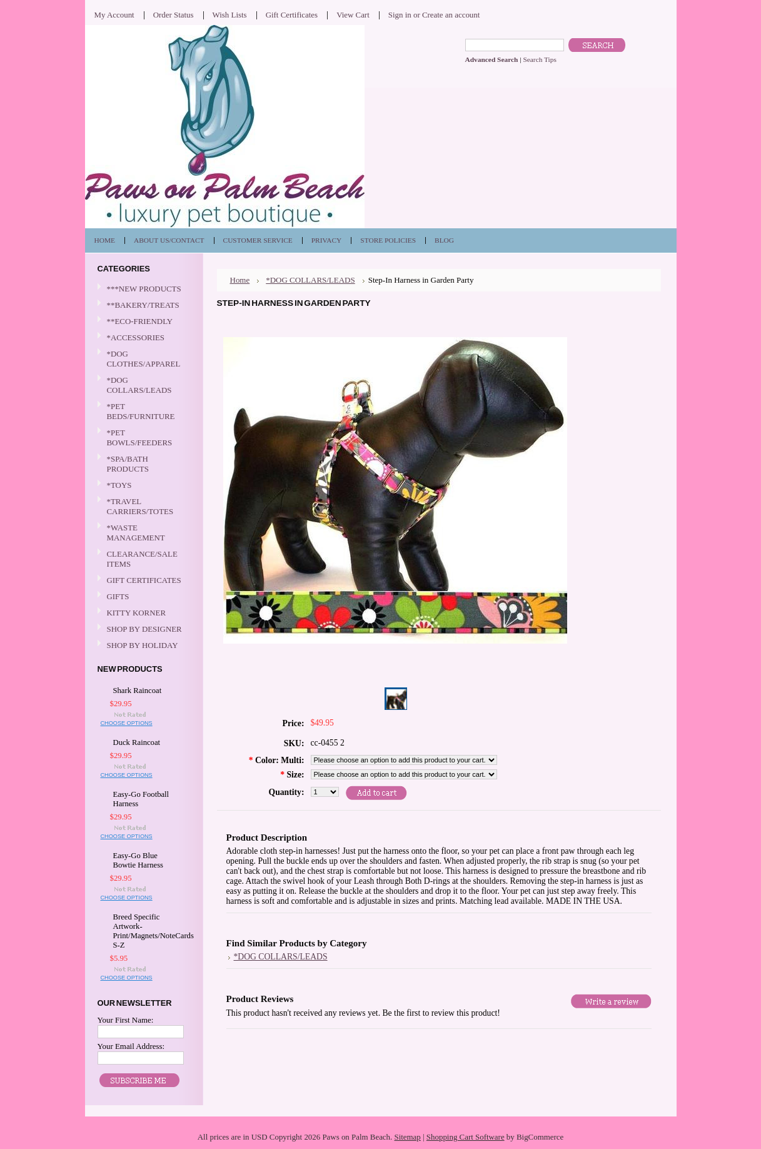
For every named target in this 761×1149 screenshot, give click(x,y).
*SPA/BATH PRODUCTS (128, 463)
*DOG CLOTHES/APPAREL (143, 358)
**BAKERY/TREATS (143, 305)
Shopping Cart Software (465, 1136)
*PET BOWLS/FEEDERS (143, 437)
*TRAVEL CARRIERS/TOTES (143, 506)
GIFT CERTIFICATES (144, 580)
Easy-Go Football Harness (141, 799)
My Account (114, 14)
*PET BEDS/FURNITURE (143, 411)
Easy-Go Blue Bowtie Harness (138, 860)
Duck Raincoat (137, 742)
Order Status (173, 14)
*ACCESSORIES (143, 338)
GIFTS (143, 597)
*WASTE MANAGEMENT (143, 532)
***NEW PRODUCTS (144, 288)
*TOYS (143, 485)
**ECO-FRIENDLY (140, 321)
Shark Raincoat (137, 690)
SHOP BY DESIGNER (143, 629)
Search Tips (539, 59)
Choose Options (127, 723)
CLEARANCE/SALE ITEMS (142, 559)
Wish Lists (230, 14)
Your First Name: (126, 1020)
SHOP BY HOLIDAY (143, 645)
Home (240, 280)
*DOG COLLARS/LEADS (143, 385)
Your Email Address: (131, 1046)
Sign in (399, 14)
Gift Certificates (292, 14)
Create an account (451, 14)
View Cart (353, 14)
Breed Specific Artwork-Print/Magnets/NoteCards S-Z (145, 931)
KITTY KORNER (136, 612)
